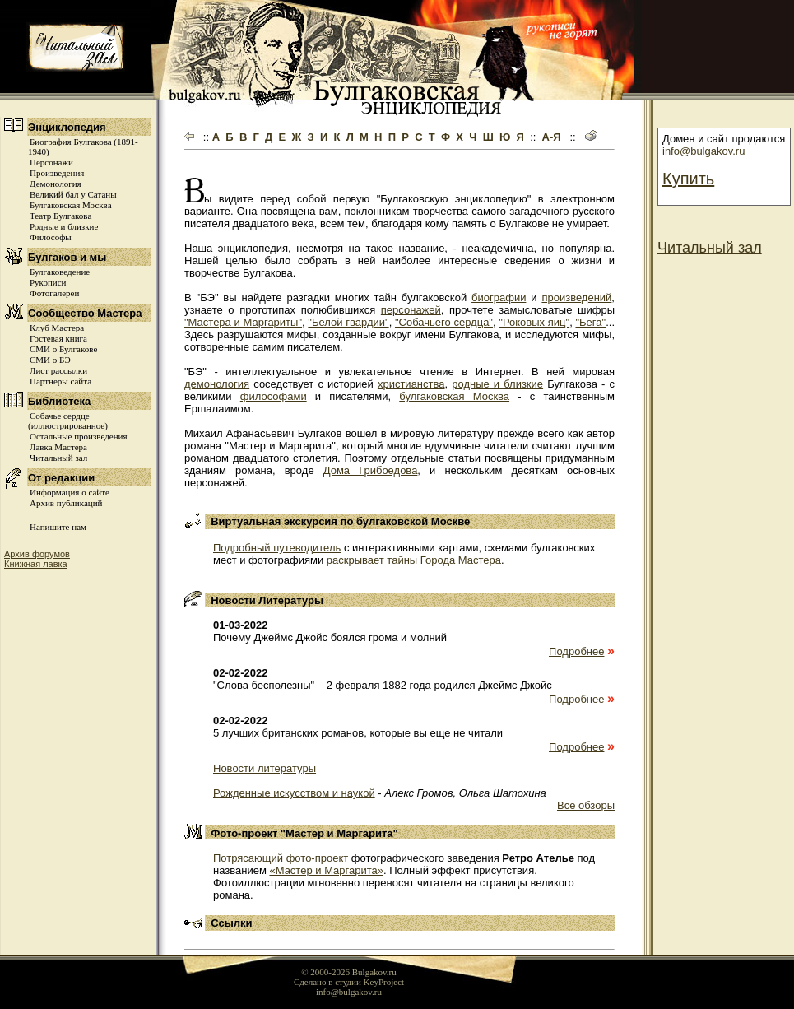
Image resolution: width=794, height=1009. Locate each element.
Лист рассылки (58, 370)
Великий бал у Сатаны (73, 194)
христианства (411, 384)
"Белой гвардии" (348, 322)
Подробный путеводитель (277, 548)
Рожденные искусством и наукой (294, 793)
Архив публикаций (66, 503)
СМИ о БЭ (50, 360)
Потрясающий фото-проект (280, 858)
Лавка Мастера (58, 447)
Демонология (55, 183)
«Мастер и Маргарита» (326, 870)
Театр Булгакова (60, 216)
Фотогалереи (54, 293)
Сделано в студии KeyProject (349, 982)
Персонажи (51, 162)
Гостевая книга (58, 338)
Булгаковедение (60, 272)
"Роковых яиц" (534, 322)
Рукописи (48, 282)
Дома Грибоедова (370, 470)
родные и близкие (497, 384)
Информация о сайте (69, 492)
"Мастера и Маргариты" (243, 322)
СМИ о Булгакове (63, 349)
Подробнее (576, 651)
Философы (51, 237)
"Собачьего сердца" (444, 322)
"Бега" (590, 322)
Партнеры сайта (60, 381)
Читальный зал (58, 458)
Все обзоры (586, 805)
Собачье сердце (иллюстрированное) (68, 420)
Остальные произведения (78, 436)
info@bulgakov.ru (703, 151)
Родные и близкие (64, 226)
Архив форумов (37, 554)
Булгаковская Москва (71, 205)
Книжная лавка (35, 564)
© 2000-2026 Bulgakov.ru (349, 972)
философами (273, 396)
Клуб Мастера (57, 327)
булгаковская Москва (454, 396)
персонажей (411, 310)
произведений (576, 297)
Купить (688, 179)
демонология (216, 384)
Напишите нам (58, 527)
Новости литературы (264, 768)
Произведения (57, 173)
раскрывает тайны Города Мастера (414, 560)
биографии (498, 297)
